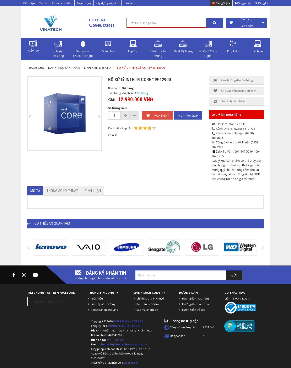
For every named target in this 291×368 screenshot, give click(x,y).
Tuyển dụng (84, 3)
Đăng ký (261, 3)
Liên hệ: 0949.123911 (237, 298)
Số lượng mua (117, 108)
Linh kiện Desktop (58, 49)
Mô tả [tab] (35, 190)
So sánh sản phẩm (229, 101)
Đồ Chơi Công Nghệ (208, 49)
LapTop (133, 46)
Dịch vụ (258, 46)
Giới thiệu (29, 3)
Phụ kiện (233, 46)
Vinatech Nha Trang (49, 302)
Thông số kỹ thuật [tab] (62, 190)
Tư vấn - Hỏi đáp (62, 3)
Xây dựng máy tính (107, 3)
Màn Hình (108, 46)
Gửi (234, 275)
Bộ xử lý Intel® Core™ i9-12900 (141, 68)
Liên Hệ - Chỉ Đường (103, 304)
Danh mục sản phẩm (64, 68)
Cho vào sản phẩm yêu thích (235, 91)
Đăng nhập (243, 3)
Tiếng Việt (221, 3)
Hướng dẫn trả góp (193, 310)
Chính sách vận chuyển (150, 298)
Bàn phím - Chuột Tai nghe (83, 49)
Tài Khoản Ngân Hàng (104, 310)
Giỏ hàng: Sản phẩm (246, 23)
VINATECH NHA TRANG (128, 321)
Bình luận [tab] (93, 190)
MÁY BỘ (33, 46)
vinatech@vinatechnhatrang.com (123, 344)
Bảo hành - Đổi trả (147, 304)
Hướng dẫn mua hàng (195, 298)
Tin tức (43, 3)
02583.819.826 (116, 340)
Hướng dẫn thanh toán (196, 304)
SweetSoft (131, 362)
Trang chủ (35, 68)
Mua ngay (157, 115)
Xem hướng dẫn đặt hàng (233, 80)
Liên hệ (128, 3)
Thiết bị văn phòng (158, 49)
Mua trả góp (188, 115)
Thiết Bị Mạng (183, 46)
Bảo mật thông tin (147, 310)
